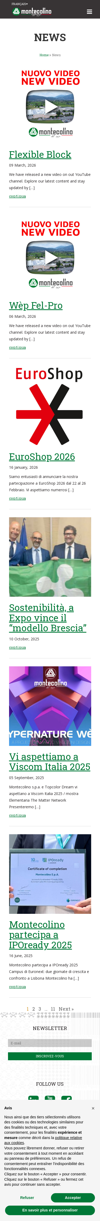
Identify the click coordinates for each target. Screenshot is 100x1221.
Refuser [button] (27, 1198)
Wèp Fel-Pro (36, 305)
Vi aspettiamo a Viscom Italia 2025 (49, 761)
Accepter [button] (73, 1198)
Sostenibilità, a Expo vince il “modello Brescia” (47, 617)
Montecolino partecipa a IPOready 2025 (40, 934)
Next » (66, 1009)
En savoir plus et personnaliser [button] (50, 1210)
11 (53, 1009)
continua (17, 196)
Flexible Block (40, 154)
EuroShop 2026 (42, 456)
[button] (93, 1108)
